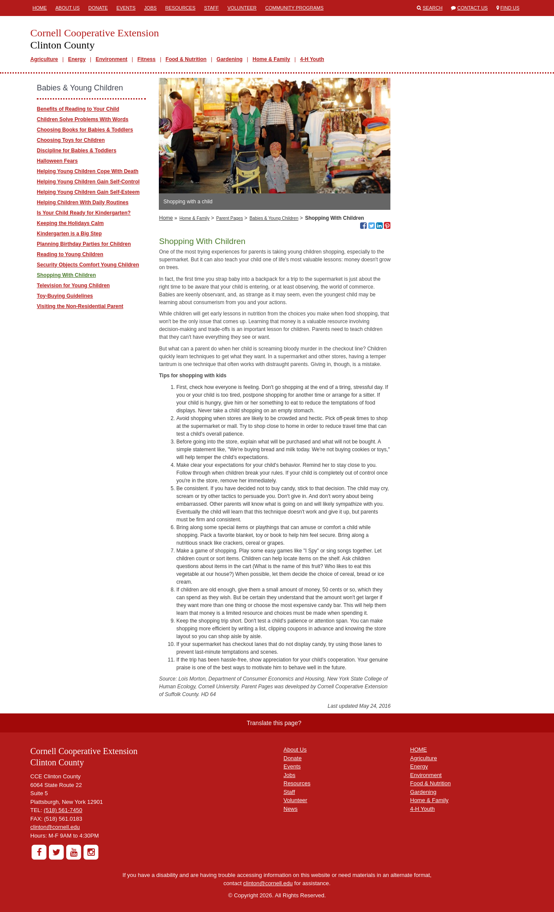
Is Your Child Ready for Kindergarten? (84, 213)
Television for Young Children (73, 286)
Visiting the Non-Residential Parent (80, 306)
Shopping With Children (66, 275)
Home (39, 7)
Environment (111, 59)
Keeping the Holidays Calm (70, 223)
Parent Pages (229, 218)
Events (125, 7)
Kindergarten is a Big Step (69, 234)
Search (433, 7)
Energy (77, 59)
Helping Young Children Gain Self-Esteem (88, 192)
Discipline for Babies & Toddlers (76, 151)
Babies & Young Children (274, 218)
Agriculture (44, 59)
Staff (211, 7)
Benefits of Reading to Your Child (78, 109)
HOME (418, 749)
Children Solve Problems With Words (83, 119)
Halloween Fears (57, 161)
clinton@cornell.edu (55, 827)
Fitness (146, 59)
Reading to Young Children (70, 254)
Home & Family (271, 59)
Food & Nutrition (186, 59)
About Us (67, 7)
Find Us (509, 7)
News (290, 809)
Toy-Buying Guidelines (65, 296)
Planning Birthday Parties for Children (84, 244)
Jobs (150, 7)
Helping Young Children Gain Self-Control (88, 182)
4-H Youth (312, 59)
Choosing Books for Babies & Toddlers (85, 130)
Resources (180, 7)
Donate (98, 7)
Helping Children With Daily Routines (83, 202)
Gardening (229, 59)
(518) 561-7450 (63, 810)
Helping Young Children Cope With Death (87, 171)
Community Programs (294, 7)
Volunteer (242, 7)
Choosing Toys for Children (71, 140)
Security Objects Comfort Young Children (88, 265)
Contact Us (472, 7)
